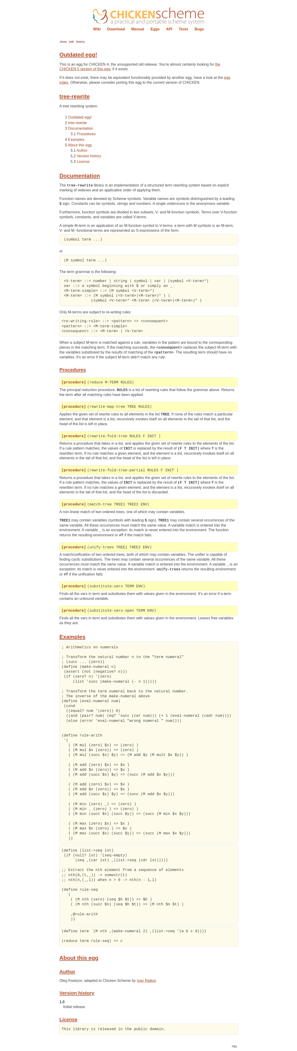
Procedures (86, 134)
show (63, 41)
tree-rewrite (77, 123)
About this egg (79, 145)
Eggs (155, 29)
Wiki (97, 29)
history (80, 41)
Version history (89, 156)
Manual (137, 29)
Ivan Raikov (146, 982)
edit (71, 41)
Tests (183, 29)
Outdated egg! (79, 117)
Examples (76, 139)
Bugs (199, 29)
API (169, 29)
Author (82, 150)
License (83, 162)
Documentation (80, 128)
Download (116, 29)
